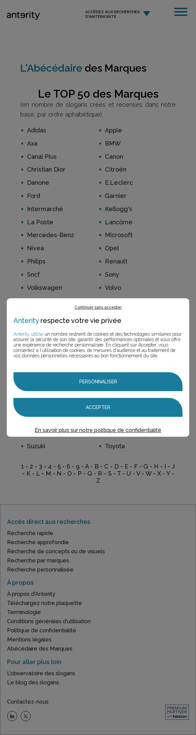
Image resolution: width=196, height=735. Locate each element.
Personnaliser (98, 381)
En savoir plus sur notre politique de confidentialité (98, 430)
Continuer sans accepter (98, 307)
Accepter (98, 407)
